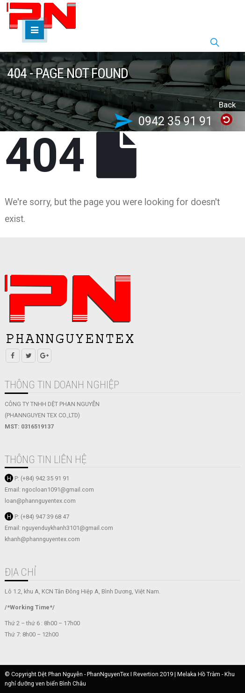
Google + (44, 356)
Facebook (13, 356)
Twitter (29, 356)
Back (227, 104)
